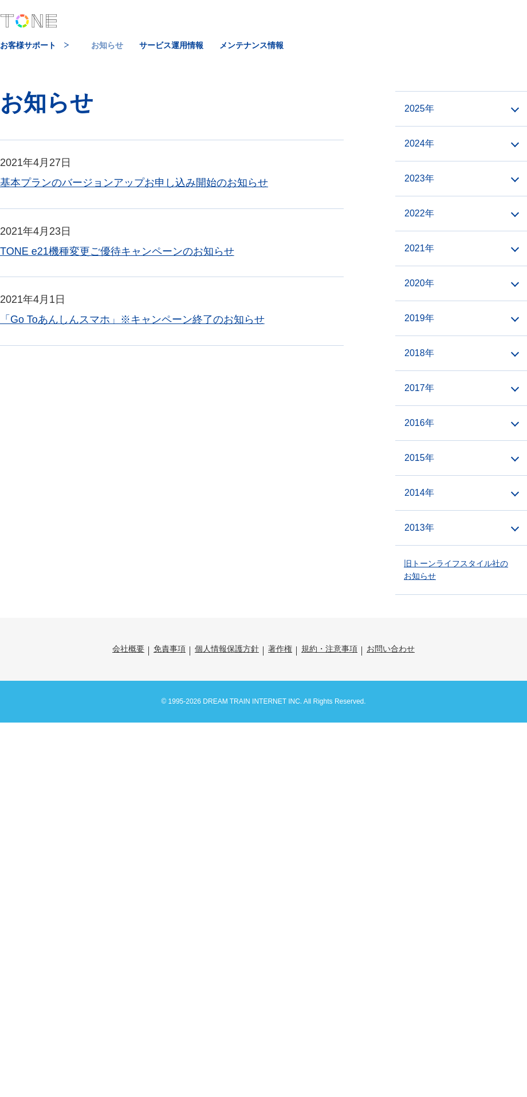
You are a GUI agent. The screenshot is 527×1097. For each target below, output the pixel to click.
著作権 (280, 648)
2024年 (419, 143)
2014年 (419, 493)
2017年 (419, 388)
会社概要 (128, 648)
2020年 (419, 283)
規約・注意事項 (329, 648)
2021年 (419, 248)
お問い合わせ (391, 648)
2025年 (419, 108)
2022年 (419, 213)
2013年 (419, 527)
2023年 (419, 178)
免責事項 (170, 648)
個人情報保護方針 (227, 648)
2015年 (419, 458)
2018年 (419, 353)
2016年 (419, 423)
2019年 (419, 318)
